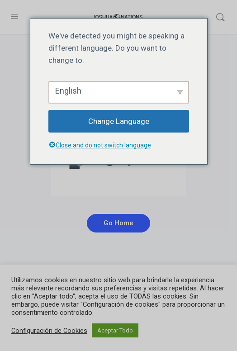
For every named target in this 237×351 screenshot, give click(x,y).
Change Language (118, 121)
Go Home (118, 223)
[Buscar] (220, 17)
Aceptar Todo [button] (115, 330)
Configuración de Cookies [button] (49, 331)
